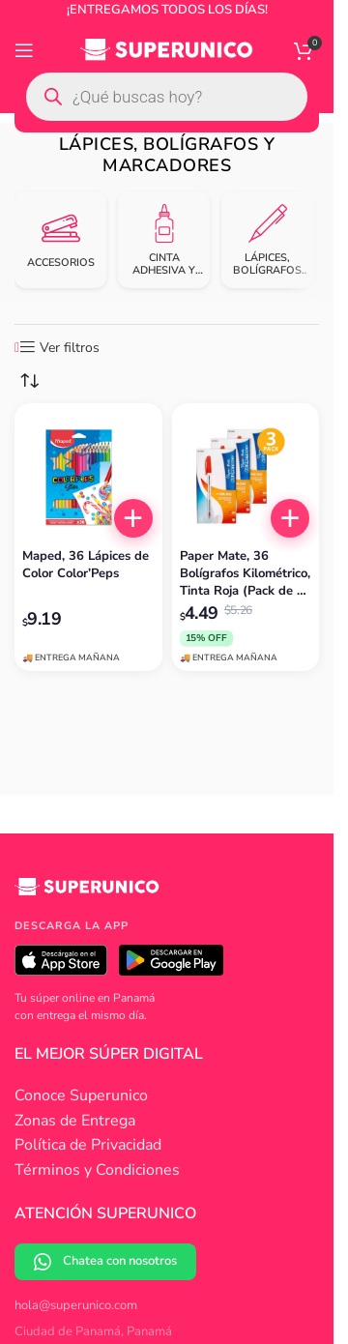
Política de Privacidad (87, 1144)
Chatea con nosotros (105, 1261)
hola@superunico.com (75, 1305)
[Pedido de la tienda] (29, 380)
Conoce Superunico (81, 1095)
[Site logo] (166, 49)
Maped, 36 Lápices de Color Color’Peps (85, 564)
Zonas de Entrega (74, 1120)
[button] (133, 518)
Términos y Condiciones (97, 1170)
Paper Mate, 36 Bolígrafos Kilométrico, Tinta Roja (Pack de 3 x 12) (245, 573)
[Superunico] (87, 893)
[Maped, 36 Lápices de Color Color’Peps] (88, 477)
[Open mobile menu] (24, 50)
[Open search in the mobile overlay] (166, 96)
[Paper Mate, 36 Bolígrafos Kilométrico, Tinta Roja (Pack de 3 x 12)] (246, 477)
